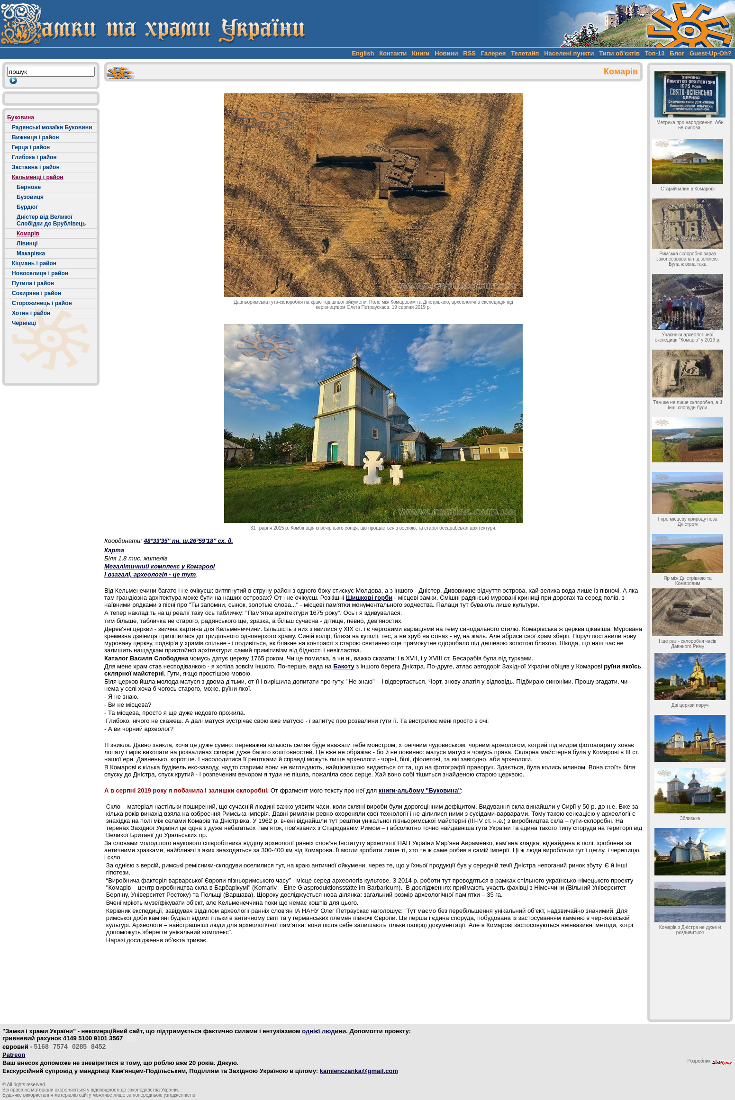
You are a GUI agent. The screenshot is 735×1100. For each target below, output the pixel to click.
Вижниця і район (35, 137)
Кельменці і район (37, 177)
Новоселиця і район (40, 273)
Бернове (29, 187)
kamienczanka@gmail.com (359, 1070)
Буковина (20, 117)
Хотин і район (31, 313)
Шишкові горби (369, 597)
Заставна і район (36, 167)
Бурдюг (27, 207)
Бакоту (343, 666)
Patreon (13, 1054)
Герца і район (31, 147)
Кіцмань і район (34, 263)
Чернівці (24, 323)
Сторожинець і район (42, 303)
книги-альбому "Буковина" (420, 790)
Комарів (28, 233)
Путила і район (33, 283)
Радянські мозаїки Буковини (52, 127)
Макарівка (31, 253)
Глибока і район (34, 157)
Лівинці (27, 243)
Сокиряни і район (36, 293)
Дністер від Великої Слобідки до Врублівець (51, 220)
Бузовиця (30, 197)
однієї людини (324, 1031)
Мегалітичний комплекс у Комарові (159, 566)
